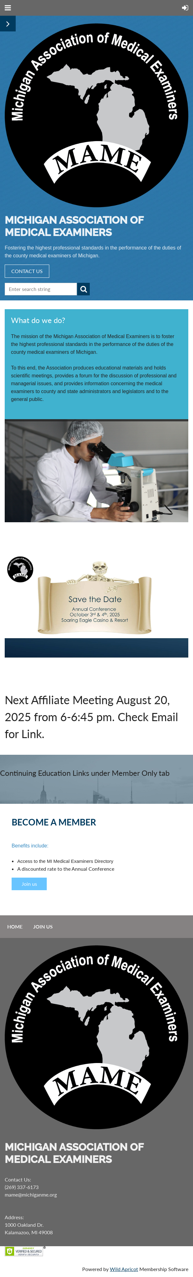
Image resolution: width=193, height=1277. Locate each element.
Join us (29, 884)
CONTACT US (27, 271)
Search (83, 289)
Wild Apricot (124, 1269)
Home (15, 926)
